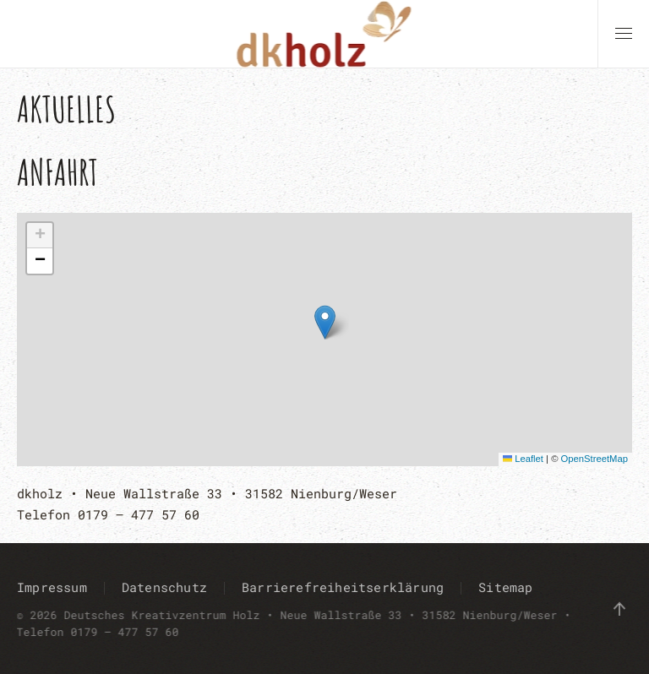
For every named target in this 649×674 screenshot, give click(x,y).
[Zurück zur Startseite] (325, 34)
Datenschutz (164, 587)
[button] (623, 34)
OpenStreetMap (594, 459)
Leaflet (523, 459)
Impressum (52, 587)
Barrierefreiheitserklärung (343, 587)
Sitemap (505, 587)
